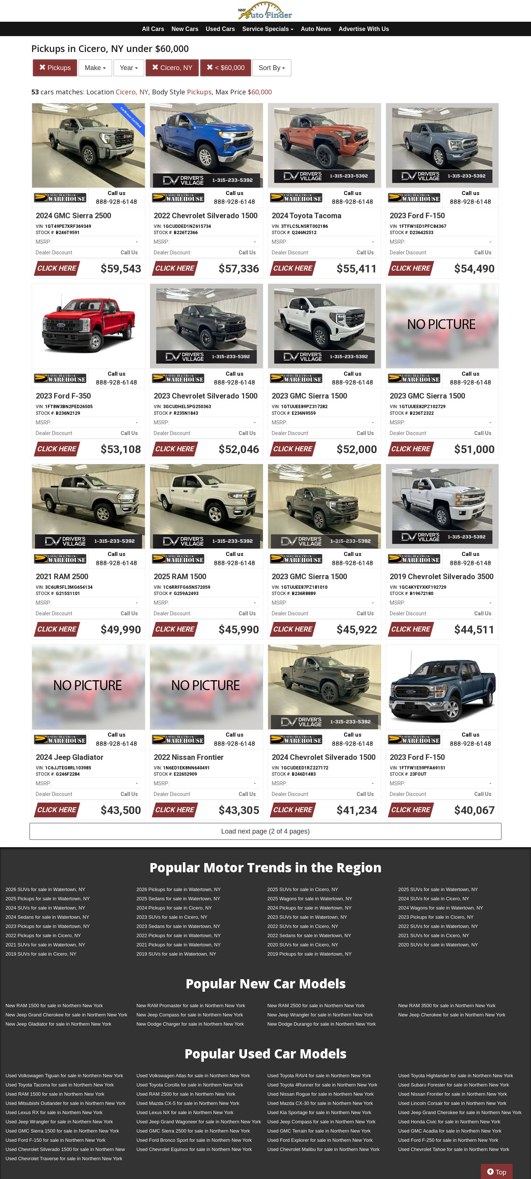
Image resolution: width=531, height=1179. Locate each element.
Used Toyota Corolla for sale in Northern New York (189, 1085)
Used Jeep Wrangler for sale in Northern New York (59, 1121)
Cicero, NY (172, 68)
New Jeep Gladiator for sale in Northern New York (58, 1024)
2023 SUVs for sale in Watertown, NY (307, 917)
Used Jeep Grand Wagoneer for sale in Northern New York (198, 1121)
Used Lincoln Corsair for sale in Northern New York (452, 1103)
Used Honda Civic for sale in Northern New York (449, 1121)
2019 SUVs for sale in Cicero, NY (41, 954)
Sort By (271, 68)
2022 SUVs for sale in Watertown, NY (438, 926)
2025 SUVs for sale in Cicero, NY (302, 889)
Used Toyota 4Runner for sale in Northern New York (322, 1085)
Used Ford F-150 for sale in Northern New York (55, 1140)
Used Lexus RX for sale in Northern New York (54, 1112)
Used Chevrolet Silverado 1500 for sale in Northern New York (65, 1151)
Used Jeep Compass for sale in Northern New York (321, 1121)
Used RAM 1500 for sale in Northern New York (55, 1094)
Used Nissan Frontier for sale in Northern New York (452, 1094)
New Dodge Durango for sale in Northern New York (321, 1024)
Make (95, 68)
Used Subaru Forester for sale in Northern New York (453, 1085)
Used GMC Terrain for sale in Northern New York (319, 1131)
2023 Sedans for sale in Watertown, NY (178, 926)
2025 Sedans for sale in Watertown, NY (178, 898)
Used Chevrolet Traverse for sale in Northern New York (64, 1158)
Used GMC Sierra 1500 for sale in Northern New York (62, 1131)
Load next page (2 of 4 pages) (265, 831)
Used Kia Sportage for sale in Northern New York (319, 1112)
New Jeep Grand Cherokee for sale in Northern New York (66, 1015)
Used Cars (220, 29)
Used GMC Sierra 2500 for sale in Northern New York (193, 1131)
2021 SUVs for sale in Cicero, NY (433, 935)
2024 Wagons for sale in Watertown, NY (440, 908)
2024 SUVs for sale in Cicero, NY (433, 898)
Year (129, 68)
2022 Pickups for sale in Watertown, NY (178, 935)
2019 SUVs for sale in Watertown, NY (176, 954)
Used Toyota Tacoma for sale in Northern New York (60, 1085)
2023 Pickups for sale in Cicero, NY (435, 917)
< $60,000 (225, 68)
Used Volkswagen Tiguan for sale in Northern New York (64, 1075)
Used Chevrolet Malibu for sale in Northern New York (323, 1149)
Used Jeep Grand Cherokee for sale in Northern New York (460, 1112)
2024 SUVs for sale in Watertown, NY (45, 908)
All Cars (153, 29)
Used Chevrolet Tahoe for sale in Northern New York (453, 1149)
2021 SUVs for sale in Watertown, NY (45, 944)
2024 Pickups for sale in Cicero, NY (174, 908)
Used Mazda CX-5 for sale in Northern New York (187, 1103)
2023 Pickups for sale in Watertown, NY (48, 926)
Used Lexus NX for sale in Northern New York (184, 1112)
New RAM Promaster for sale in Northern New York (190, 1005)
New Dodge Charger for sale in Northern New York (190, 1024)
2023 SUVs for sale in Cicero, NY (171, 917)
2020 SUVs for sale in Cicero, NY (302, 944)
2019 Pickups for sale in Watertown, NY (309, 954)
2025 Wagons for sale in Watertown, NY (309, 898)
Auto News (316, 29)
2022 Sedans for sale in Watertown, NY (309, 935)
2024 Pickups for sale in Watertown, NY (309, 908)
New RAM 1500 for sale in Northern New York (54, 1005)
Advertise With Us (364, 29)
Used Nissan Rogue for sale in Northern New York (320, 1094)
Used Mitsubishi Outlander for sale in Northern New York (65, 1103)
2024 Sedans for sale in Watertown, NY (47, 917)
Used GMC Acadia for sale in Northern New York (450, 1131)
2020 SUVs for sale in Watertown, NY (438, 944)
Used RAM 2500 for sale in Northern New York (185, 1094)
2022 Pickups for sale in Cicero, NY (43, 935)
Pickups (55, 68)
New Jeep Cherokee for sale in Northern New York (451, 1015)
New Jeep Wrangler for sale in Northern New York (320, 1015)
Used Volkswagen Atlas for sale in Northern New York (193, 1075)
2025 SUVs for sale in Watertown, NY (438, 889)
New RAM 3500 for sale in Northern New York (447, 1005)
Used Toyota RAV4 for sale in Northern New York (319, 1075)
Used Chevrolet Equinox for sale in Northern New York (194, 1149)
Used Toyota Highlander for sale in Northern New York (455, 1075)
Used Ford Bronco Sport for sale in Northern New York (194, 1140)
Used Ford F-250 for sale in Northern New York (448, 1140)
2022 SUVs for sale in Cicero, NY (302, 926)
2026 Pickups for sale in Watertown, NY (178, 889)
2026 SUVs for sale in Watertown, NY (45, 889)
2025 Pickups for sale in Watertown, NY (48, 898)
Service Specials (268, 29)
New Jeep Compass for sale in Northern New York (189, 1015)
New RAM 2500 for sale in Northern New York (316, 1005)
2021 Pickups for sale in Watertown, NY (178, 944)
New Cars (184, 29)
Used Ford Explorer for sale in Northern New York (319, 1140)
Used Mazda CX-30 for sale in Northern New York (320, 1103)
